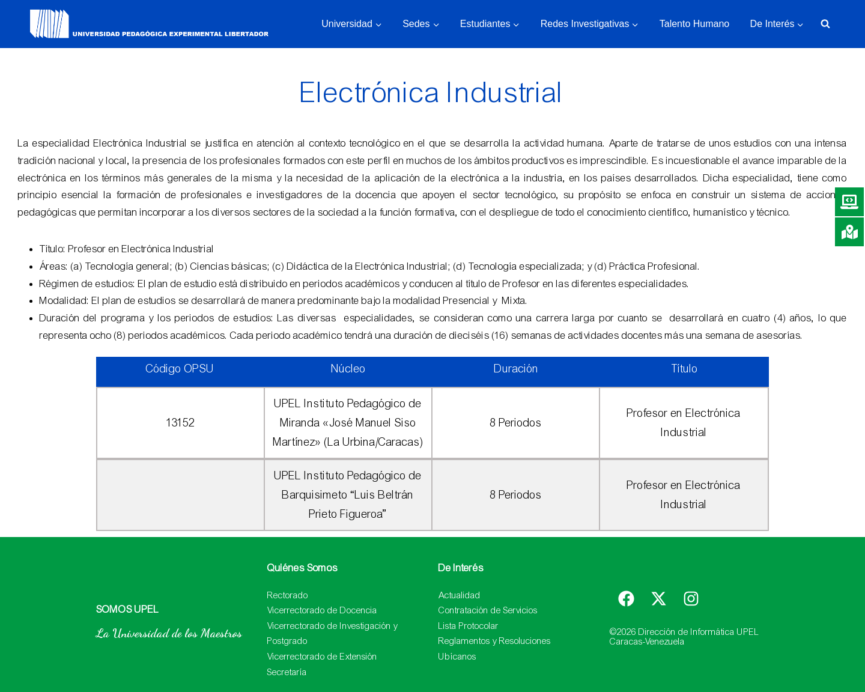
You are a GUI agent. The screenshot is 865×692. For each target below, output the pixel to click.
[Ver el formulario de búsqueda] (825, 24)
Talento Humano (695, 24)
